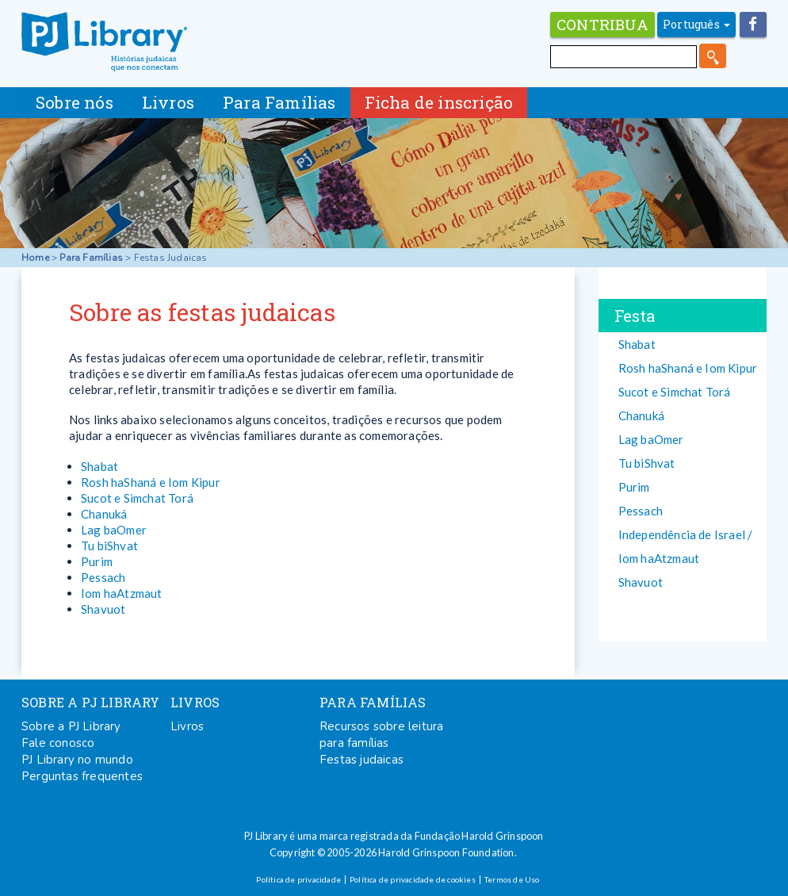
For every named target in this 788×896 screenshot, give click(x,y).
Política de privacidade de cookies (413, 879)
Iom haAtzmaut (122, 593)
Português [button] (696, 24)
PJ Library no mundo (77, 760)
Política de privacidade (298, 879)
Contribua (602, 24)
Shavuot (103, 609)
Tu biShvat (109, 545)
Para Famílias (91, 257)
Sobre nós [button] (74, 102)
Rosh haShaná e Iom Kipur (150, 482)
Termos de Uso (512, 879)
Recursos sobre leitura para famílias (381, 734)
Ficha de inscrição (439, 102)
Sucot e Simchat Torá (137, 498)
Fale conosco (57, 743)
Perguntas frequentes (82, 776)
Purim (97, 561)
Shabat (99, 466)
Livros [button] (168, 102)
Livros (187, 726)
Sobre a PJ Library (71, 726)
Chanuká (104, 514)
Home (35, 257)
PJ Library (104, 41)
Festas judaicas (361, 760)
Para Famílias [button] (279, 102)
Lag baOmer (114, 530)
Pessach (103, 577)
